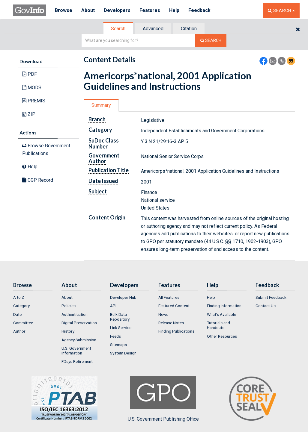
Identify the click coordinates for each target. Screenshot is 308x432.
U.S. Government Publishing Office (163, 399)
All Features (168, 297)
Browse (63, 10)
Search (118, 28)
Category (21, 305)
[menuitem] (33, 297)
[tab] (118, 28)
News (163, 314)
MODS (31, 87)
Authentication (74, 314)
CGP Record (37, 180)
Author (19, 331)
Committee (23, 322)
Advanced (153, 28)
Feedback (199, 10)
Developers (117, 10)
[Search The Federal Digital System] (210, 40)
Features (149, 10)
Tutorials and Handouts (218, 325)
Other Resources (222, 336)
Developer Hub (123, 297)
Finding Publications (176, 331)
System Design (123, 353)
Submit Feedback (271, 297)
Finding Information (224, 305)
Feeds (115, 336)
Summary (101, 105)
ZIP (28, 114)
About (88, 10)
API (113, 305)
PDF (29, 74)
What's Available (221, 314)
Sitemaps (118, 344)
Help (174, 10)
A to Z (18, 297)
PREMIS (33, 101)
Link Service (120, 327)
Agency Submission (78, 339)
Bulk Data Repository (120, 317)
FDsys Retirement (77, 361)
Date (17, 314)
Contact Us (266, 305)
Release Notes (171, 322)
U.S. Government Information (76, 350)
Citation (189, 28)
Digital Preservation (79, 322)
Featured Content (174, 305)
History (67, 331)
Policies (68, 305)
